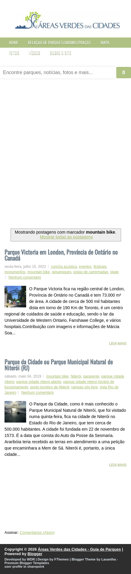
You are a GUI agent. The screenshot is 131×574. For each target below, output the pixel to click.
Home (13, 42)
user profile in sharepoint (24, 566)
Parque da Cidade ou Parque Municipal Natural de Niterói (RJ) (59, 364)
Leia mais (117, 343)
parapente (91, 376)
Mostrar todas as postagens (66, 237)
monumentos (15, 272)
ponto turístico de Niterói (49, 387)
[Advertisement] (65, 155)
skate (114, 272)
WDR (31, 559)
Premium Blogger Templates (27, 563)
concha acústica (64, 267)
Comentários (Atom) (37, 532)
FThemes (61, 559)
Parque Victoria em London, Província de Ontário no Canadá (61, 255)
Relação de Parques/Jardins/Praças (59, 42)
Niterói (76, 376)
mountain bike (38, 272)
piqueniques (61, 272)
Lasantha (108, 559)
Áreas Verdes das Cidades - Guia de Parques (79, 549)
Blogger (35, 554)
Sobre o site (60, 52)
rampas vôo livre (84, 387)
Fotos (14, 52)
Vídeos (34, 52)
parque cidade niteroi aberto (38, 382)
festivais (99, 267)
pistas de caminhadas (90, 272)
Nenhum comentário (24, 277)
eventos (85, 267)
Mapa (105, 42)
